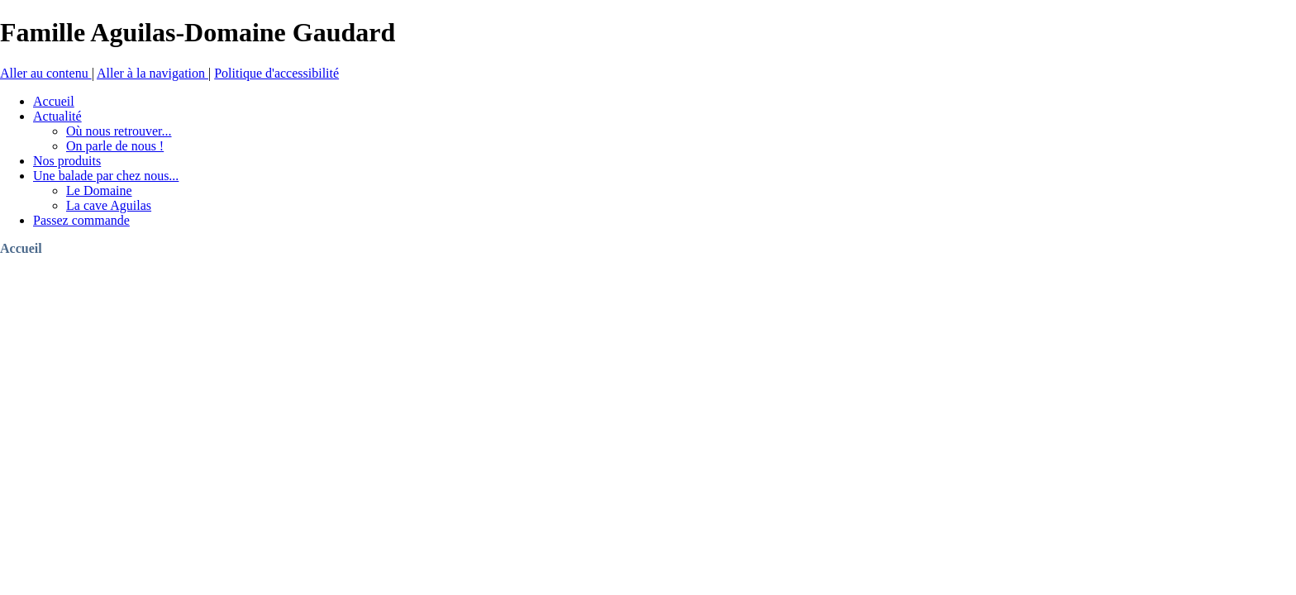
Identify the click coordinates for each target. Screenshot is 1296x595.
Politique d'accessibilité (276, 73)
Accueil (21, 248)
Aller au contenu (46, 73)
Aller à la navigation (152, 73)
